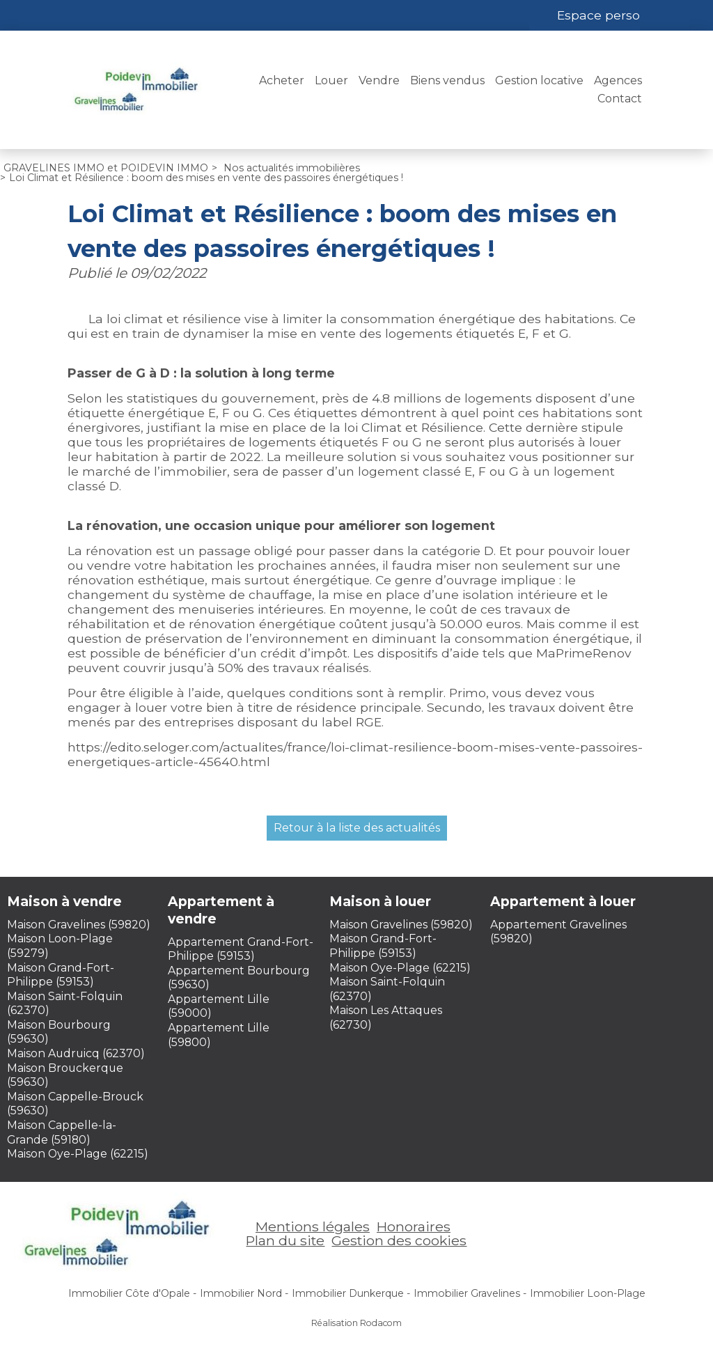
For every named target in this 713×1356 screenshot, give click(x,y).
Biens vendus (447, 80)
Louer (331, 80)
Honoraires (413, 1226)
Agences (618, 80)
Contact (619, 98)
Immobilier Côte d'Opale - (132, 1293)
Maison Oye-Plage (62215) (77, 1153)
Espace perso (598, 15)
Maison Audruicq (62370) (76, 1053)
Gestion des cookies (399, 1240)
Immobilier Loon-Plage (587, 1293)
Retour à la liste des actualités (357, 827)
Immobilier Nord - (244, 1293)
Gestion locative (539, 80)
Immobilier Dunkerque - (351, 1293)
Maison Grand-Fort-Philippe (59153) (60, 975)
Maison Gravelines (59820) (78, 924)
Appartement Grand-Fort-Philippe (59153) (240, 949)
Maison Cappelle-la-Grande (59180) (61, 1132)
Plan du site (285, 1240)
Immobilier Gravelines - (470, 1293)
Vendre (379, 80)
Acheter (281, 80)
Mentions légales (313, 1226)
